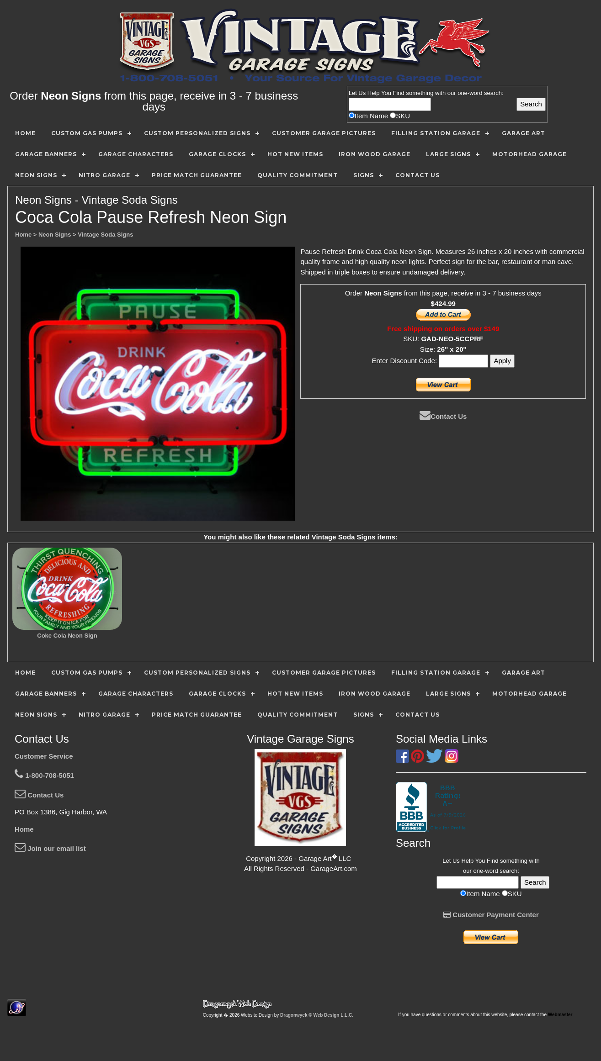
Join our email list (50, 848)
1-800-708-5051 (44, 775)
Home (24, 829)
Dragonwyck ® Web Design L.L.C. (316, 1015)
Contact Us (443, 416)
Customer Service (44, 756)
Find (398, 93)
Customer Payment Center (491, 914)
